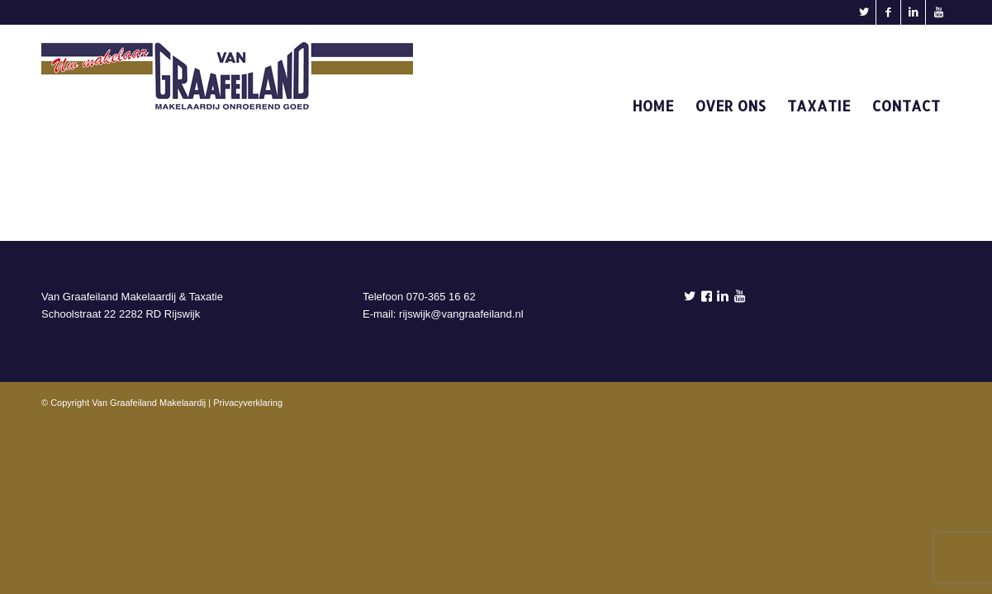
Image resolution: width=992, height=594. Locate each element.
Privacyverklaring (247, 403)
